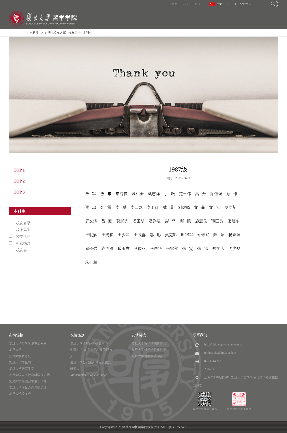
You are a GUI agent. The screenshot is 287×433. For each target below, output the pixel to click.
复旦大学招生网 (20, 362)
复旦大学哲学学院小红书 (149, 350)
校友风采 (19, 230)
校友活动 (19, 236)
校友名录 (74, 32)
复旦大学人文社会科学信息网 (29, 375)
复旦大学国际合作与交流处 (28, 387)
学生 (174, 4)
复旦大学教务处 (20, 356)
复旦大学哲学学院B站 (147, 356)
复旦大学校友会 (20, 394)
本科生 (34, 32)
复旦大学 (15, 350)
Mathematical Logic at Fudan (88, 375)
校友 (197, 4)
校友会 (18, 250)
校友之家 (59, 32)
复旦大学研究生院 (21, 368)
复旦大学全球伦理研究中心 (89, 343)
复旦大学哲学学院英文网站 (28, 343)
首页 (48, 32)
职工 (186, 4)
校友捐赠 (19, 243)
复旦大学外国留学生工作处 (28, 381)
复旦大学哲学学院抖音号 (149, 343)
